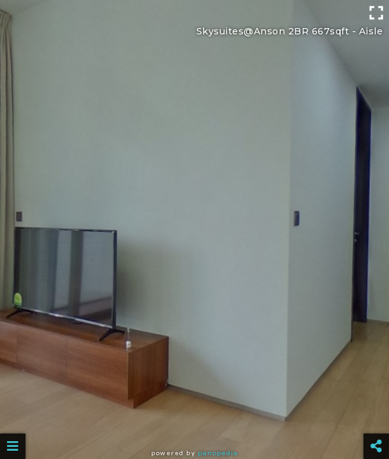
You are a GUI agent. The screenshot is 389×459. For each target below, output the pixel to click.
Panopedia (218, 453)
